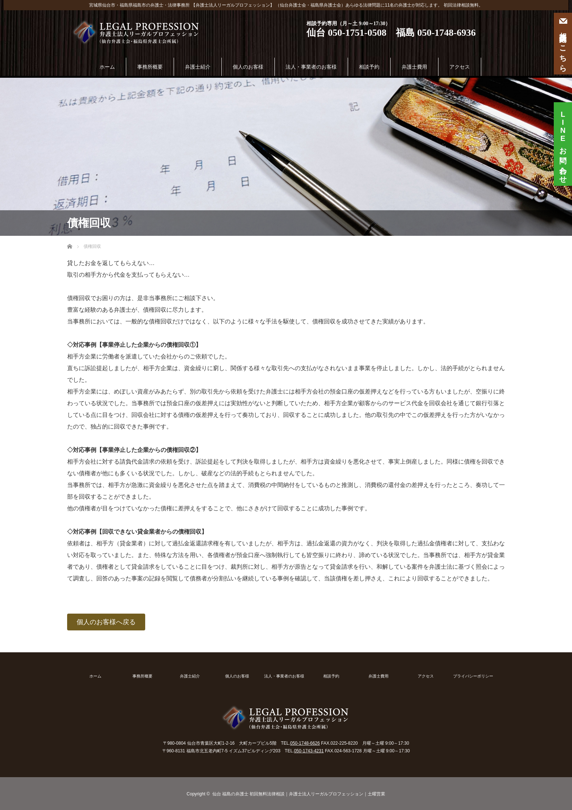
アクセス (459, 67)
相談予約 (369, 67)
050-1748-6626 (305, 743)
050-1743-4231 (309, 750)
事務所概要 (150, 67)
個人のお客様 (248, 67)
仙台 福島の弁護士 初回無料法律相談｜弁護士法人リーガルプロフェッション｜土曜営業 (299, 793)
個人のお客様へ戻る (106, 622)
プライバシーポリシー (473, 676)
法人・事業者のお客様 (311, 67)
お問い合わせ (563, 141)
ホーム (107, 67)
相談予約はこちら (563, 43)
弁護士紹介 (197, 67)
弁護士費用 (414, 67)
